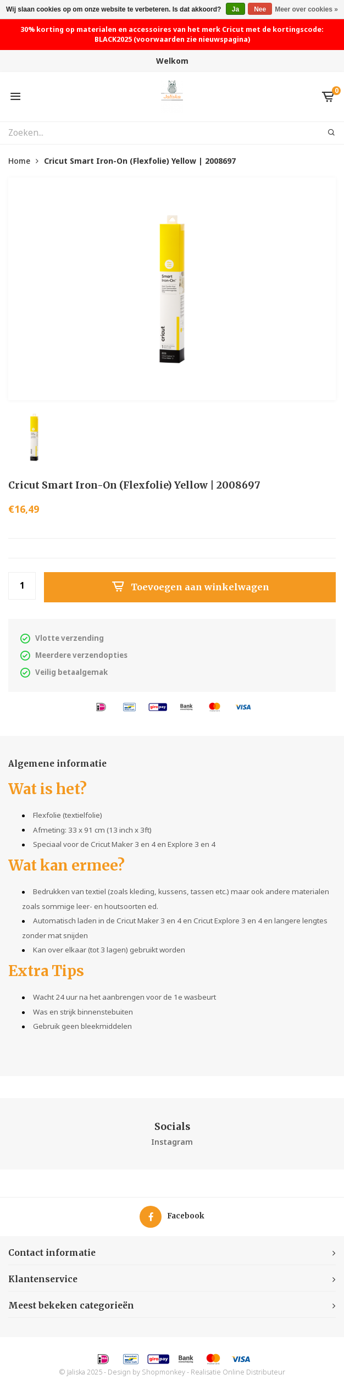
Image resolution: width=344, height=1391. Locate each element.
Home (19, 161)
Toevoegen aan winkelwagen (190, 587)
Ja (235, 9)
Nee (260, 9)
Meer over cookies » (306, 9)
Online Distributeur (254, 1372)
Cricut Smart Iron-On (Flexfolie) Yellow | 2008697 (140, 161)
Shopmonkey (163, 1372)
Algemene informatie (57, 763)
